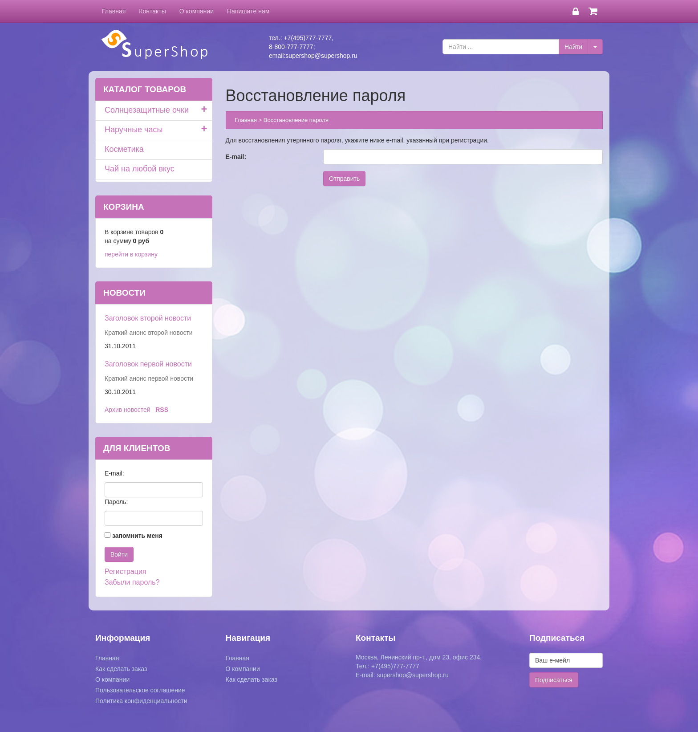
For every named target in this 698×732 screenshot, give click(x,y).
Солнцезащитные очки (147, 110)
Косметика (124, 149)
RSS (161, 409)
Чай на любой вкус (139, 168)
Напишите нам (248, 11)
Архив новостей (127, 409)
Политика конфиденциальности (141, 700)
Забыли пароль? (132, 582)
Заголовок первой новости (148, 364)
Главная (114, 11)
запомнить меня (137, 535)
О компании (196, 11)
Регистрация (125, 571)
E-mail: (236, 156)
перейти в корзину (131, 254)
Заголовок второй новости (148, 318)
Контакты (152, 11)
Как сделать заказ (121, 668)
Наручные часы (133, 129)
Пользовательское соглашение (140, 690)
